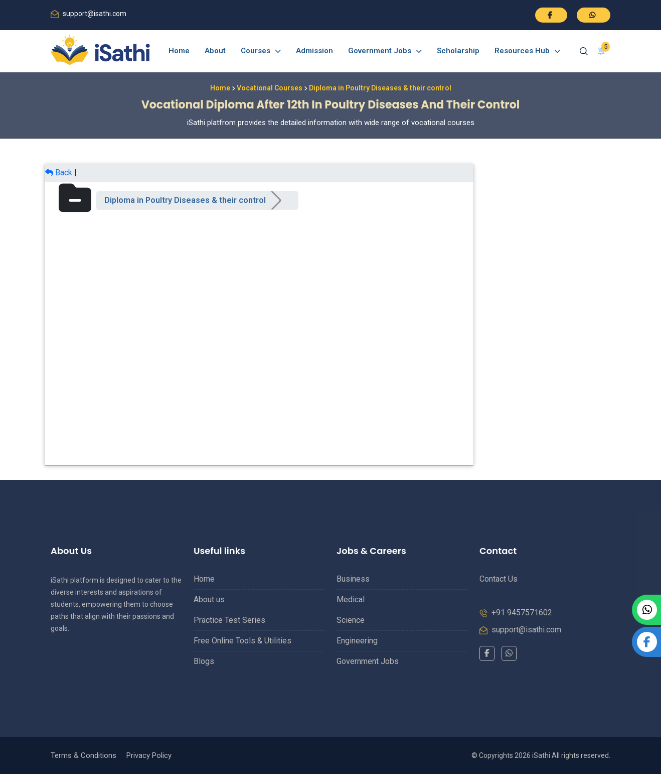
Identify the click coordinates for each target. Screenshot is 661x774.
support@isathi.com (94, 14)
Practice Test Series (229, 620)
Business (353, 579)
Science (351, 620)
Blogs (204, 661)
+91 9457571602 (521, 612)
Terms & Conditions (83, 755)
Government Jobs (385, 50)
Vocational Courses (269, 88)
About (215, 50)
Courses (261, 50)
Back (58, 172)
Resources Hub (527, 50)
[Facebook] (486, 653)
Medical (351, 599)
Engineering (357, 640)
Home (179, 50)
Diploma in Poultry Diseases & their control (185, 200)
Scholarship (458, 50)
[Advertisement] (544, 314)
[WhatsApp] (509, 653)
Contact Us (498, 579)
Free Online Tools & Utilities (242, 640)
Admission (314, 50)
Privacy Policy (149, 755)
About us (209, 599)
